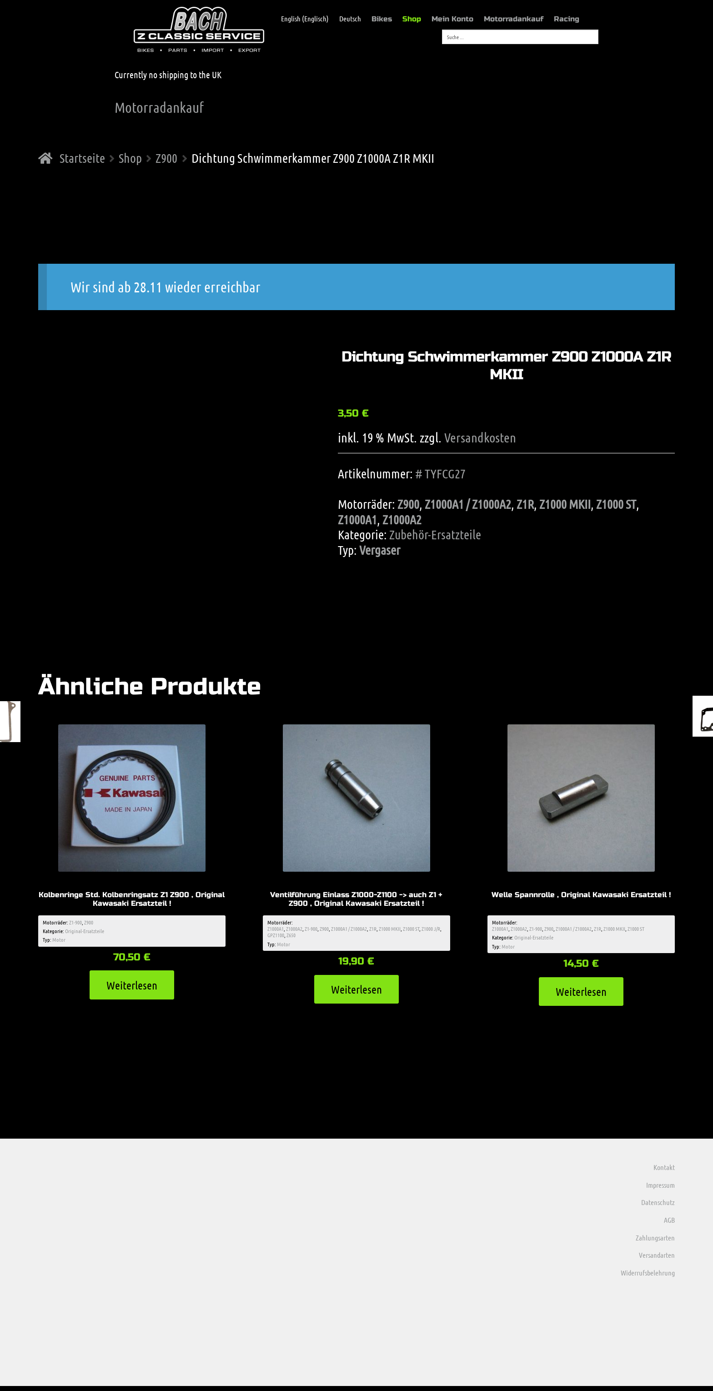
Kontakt (664, 1172)
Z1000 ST (616, 504)
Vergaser (379, 549)
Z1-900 (75, 924)
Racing (566, 19)
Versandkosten (480, 437)
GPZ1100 (275, 937)
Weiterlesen (131, 988)
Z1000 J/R (431, 930)
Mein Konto (452, 19)
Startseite (82, 158)
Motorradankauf (513, 19)
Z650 (291, 937)
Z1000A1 (357, 519)
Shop (411, 19)
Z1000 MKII (565, 504)
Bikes (382, 19)
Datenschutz (658, 1207)
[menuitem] (300, 18)
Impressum (660, 1189)
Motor (58, 941)
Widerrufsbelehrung (648, 1277)
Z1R (525, 504)
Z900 (166, 158)
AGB (669, 1224)
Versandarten (657, 1260)
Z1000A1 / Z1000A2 (468, 504)
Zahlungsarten (655, 1242)
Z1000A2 (402, 519)
